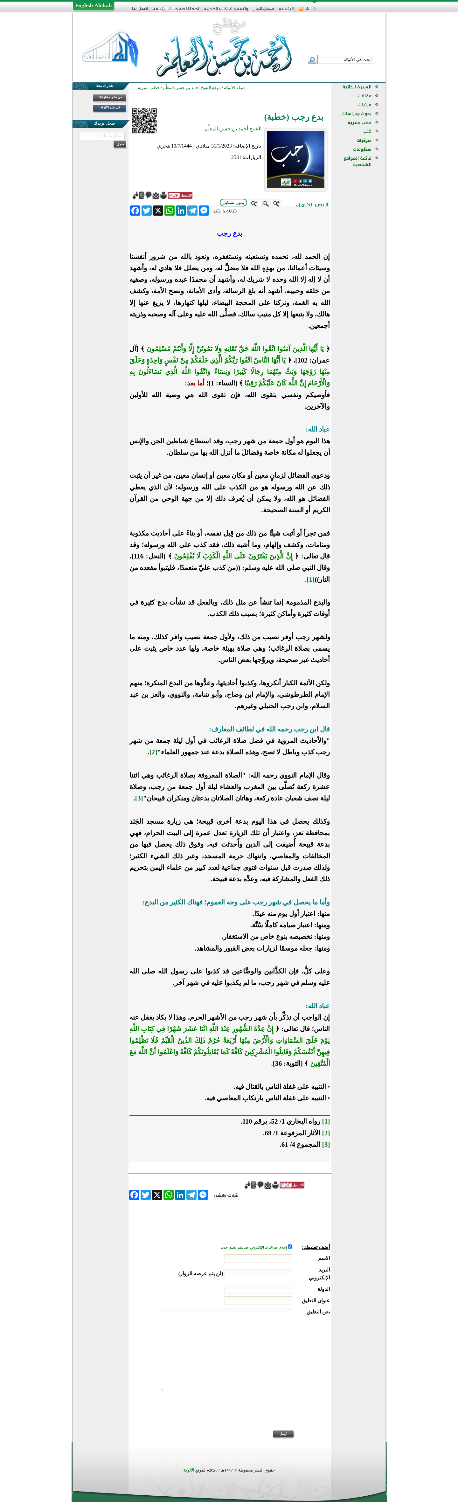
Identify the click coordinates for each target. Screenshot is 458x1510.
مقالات (364, 96)
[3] (139, 798)
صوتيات (364, 140)
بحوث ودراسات (356, 114)
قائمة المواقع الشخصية (357, 161)
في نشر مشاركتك (110, 97)
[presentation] (281, 1415)
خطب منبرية (359, 123)
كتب (367, 131)
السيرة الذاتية (357, 87)
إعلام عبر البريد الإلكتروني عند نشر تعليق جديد (254, 1247)
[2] (153, 752)
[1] (311, 579)
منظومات (362, 149)
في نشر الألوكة (110, 107)
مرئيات (364, 105)
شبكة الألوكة (234, 87)
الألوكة (188, 1470)
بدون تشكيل (233, 202)
